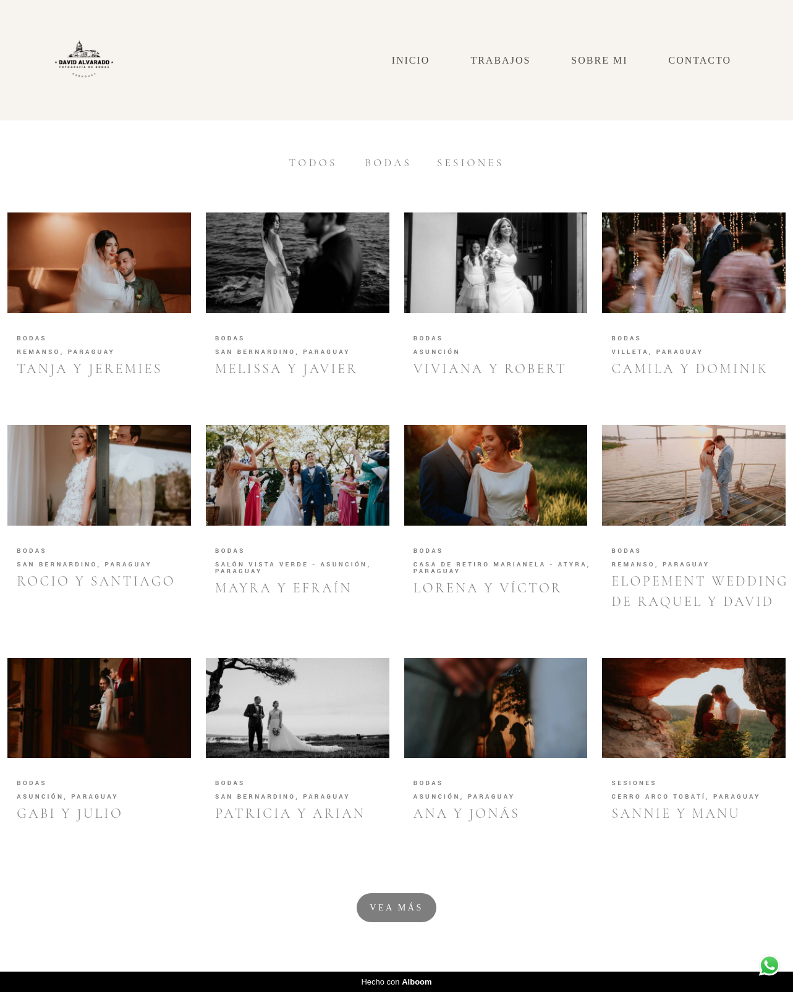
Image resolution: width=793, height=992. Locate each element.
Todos (313, 163)
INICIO (411, 60)
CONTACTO (699, 60)
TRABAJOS (500, 60)
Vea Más (396, 907)
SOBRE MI (599, 60)
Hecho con (396, 981)
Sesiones (470, 163)
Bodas (388, 163)
